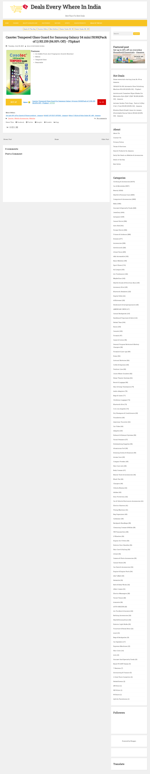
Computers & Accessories (122, 199)
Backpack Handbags (120, 523)
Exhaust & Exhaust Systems (123, 435)
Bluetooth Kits (118, 404)
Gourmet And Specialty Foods (124, 659)
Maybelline (117, 278)
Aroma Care (117, 457)
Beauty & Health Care (30, 23)
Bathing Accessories (120, 615)
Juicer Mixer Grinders (121, 373)
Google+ (38, 122)
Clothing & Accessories (121, 181)
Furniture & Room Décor (122, 628)
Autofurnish (118, 247)
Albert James (118, 589)
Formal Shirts (118, 230)
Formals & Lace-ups (120, 351)
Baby (115, 203)
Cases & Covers (118, 340)
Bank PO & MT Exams (121, 664)
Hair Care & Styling (120, 549)
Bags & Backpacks (120, 637)
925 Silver (117, 690)
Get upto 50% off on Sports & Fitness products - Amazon (24, 115)
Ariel (115, 633)
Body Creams (118, 470)
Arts (115, 655)
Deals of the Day (119, 159)
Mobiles (32, 118)
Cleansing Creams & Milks (123, 527)
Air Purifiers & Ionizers (121, 611)
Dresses (116, 239)
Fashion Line (118, 369)
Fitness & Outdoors (120, 234)
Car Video (117, 426)
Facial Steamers (119, 439)
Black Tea (117, 479)
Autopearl (117, 217)
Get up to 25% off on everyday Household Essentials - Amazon (128, 51)
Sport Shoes (117, 265)
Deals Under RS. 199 (82, 29)
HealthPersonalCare (120, 620)
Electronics (46, 23)
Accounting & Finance (121, 672)
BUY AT (14, 102)
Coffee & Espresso (119, 365)
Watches (57, 23)
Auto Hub (116, 225)
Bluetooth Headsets (120, 291)
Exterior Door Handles (121, 545)
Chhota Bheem (118, 488)
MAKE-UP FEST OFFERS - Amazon (56, 115)
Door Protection (119, 496)
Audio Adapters (119, 391)
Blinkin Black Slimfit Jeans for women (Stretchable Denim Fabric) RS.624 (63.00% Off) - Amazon (128, 113)
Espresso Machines (120, 646)
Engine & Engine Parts (121, 571)
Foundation (117, 417)
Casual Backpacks (120, 313)
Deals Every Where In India (66, 6)
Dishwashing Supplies (121, 444)
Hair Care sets (118, 466)
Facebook (20, 122)
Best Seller (117, 164)
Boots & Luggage (119, 382)
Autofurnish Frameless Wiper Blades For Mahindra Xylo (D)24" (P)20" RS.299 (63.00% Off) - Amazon (128, 96)
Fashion (15, 23)
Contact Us (117, 137)
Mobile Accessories (22, 118)
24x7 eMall (117, 576)
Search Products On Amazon (123, 151)
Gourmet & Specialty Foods (123, 208)
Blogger (133, 741)
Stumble (48, 122)
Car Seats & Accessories (122, 567)
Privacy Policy (118, 142)
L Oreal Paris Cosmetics (122, 677)
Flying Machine (119, 510)
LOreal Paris (118, 252)
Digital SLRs (117, 296)
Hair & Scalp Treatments (122, 387)
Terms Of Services (119, 146)
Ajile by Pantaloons (120, 699)
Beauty (116, 190)
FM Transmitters (119, 532)
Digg (56, 122)
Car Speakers (118, 642)
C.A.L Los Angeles (119, 409)
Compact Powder (119, 461)
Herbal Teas (117, 322)
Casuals (116, 331)
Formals (116, 335)
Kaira (115, 326)
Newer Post (8, 139)
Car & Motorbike (119, 186)
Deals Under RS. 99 (66, 29)
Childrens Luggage (120, 400)
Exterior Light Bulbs (120, 624)
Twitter (29, 122)
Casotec (11, 118)
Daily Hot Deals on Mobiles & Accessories (128, 155)
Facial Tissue (118, 598)
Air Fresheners (119, 274)
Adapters (116, 430)
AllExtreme (117, 300)
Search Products (80, 23)
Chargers (116, 483)
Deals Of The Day (30, 29)
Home (7, 23)
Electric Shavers (119, 505)
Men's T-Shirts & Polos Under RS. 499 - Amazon (85, 115)
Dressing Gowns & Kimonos (123, 452)
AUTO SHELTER (118, 606)
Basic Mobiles (118, 261)
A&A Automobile (119, 256)
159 (101, 102)
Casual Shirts (118, 221)
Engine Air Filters (120, 540)
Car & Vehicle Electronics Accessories (127, 501)
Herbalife (116, 580)
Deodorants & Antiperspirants (124, 305)
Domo (115, 356)
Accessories (117, 243)
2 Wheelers (117, 536)
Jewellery (117, 212)
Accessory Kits (118, 287)
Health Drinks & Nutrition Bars (124, 283)
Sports (67, 23)
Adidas (116, 492)
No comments (101, 118)
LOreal (115, 554)
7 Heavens (117, 668)
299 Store (116, 686)
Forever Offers (43, 29)
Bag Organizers (119, 514)
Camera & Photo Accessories (123, 558)
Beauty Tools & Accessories (123, 474)
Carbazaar (117, 518)
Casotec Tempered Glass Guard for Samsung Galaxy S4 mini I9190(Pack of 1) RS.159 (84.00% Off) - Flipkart (56, 39)
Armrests (116, 602)
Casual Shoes (118, 562)
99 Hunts (116, 694)
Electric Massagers (120, 593)
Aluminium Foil (119, 448)
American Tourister (120, 422)
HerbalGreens (118, 681)
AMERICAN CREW (119, 309)
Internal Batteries (120, 360)
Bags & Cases (118, 395)
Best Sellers (54, 29)
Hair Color (117, 650)
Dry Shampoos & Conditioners (124, 413)
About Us (116, 133)
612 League (117, 269)
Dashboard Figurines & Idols (123, 318)
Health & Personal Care (121, 195)
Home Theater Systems (121, 378)
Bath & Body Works (120, 584)
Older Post (105, 139)
